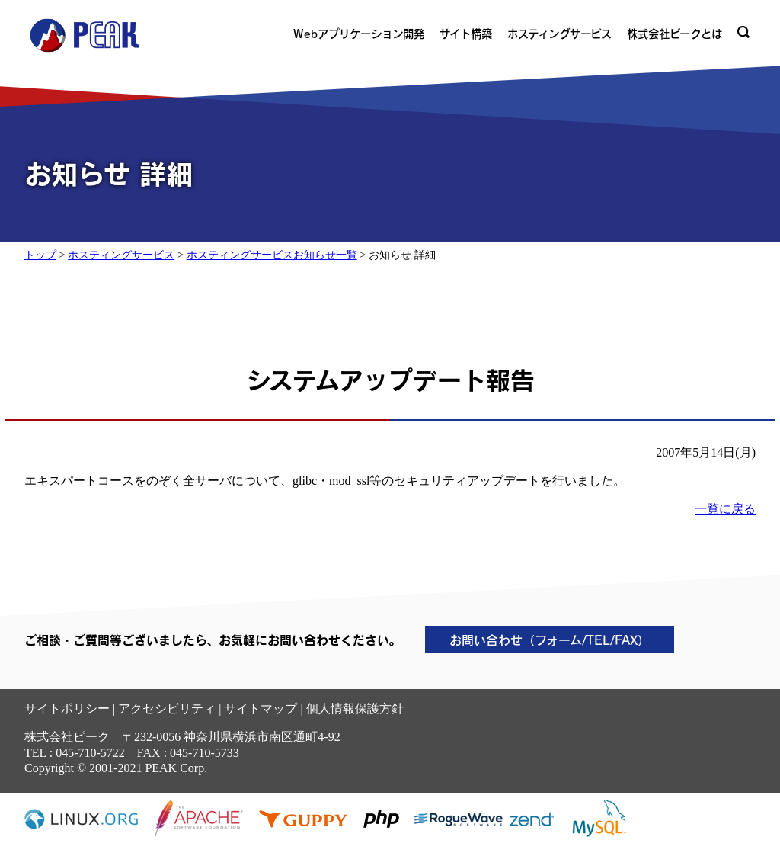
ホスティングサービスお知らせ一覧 (272, 254)
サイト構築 (466, 33)
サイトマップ (260, 708)
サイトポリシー (67, 708)
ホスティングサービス (559, 33)
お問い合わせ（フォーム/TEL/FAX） (549, 639)
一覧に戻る (725, 508)
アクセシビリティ (167, 708)
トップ (40, 254)
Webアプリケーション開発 (358, 33)
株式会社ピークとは (674, 33)
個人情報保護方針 (355, 708)
